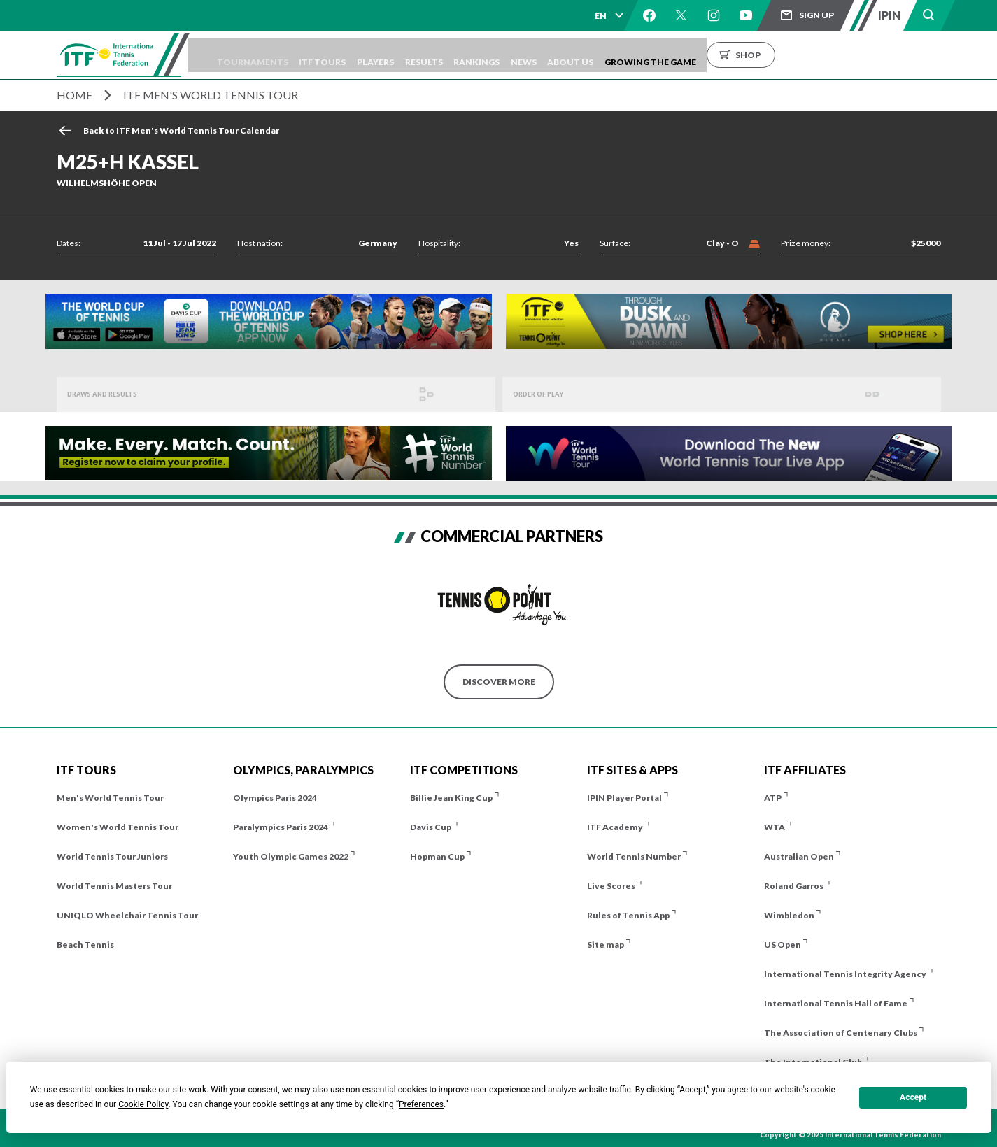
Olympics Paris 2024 (275, 797)
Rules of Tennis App (628, 915)
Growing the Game (753, 55)
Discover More (498, 681)
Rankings (549, 55)
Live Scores (611, 886)
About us (663, 55)
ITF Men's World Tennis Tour (210, 94)
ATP (773, 797)
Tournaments (284, 55)
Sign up (816, 15)
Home (74, 94)
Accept (913, 1097)
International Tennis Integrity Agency (845, 974)
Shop (850, 55)
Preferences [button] (421, 1104)
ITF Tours (364, 55)
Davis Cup (430, 827)
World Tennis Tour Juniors (112, 856)
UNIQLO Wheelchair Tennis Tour (127, 915)
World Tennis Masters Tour (114, 886)
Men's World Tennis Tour (110, 797)
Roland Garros (793, 886)
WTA (774, 827)
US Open (782, 944)
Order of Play (546, 394)
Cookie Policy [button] (143, 1104)
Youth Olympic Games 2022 (290, 856)
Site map (605, 944)
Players (427, 55)
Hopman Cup (437, 856)
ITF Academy (615, 827)
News (606, 55)
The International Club (813, 1062)
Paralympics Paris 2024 (280, 827)
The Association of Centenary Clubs (840, 1032)
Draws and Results (113, 394)
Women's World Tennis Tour (117, 827)
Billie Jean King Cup (451, 797)
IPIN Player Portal (624, 797)
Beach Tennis (85, 944)
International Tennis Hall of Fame (835, 1003)
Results (486, 55)
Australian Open (799, 856)
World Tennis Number (634, 856)
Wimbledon (789, 915)
